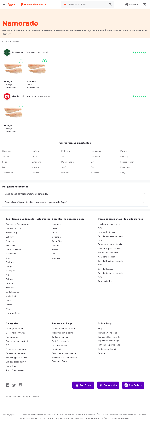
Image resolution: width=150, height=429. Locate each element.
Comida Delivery (105, 269)
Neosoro (95, 172)
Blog (100, 328)
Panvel (123, 151)
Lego (4, 162)
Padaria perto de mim (108, 252)
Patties (9, 304)
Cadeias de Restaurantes (17, 224)
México (55, 249)
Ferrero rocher (127, 162)
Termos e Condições (107, 332)
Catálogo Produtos (14, 328)
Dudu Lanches (12, 292)
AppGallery (133, 385)
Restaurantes (12, 337)
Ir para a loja (139, 52)
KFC (7, 275)
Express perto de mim (16, 353)
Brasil (54, 228)
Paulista (35, 151)
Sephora (6, 156)
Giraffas (9, 283)
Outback (10, 262)
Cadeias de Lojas (14, 228)
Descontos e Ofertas (15, 332)
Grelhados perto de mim (109, 248)
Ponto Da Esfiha (13, 249)
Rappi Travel (12, 366)
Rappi (4, 42)
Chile (54, 232)
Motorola (65, 151)
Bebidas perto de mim (16, 361)
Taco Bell (10, 287)
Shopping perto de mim (16, 357)
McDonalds (11, 253)
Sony (122, 172)
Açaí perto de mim (106, 256)
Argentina (56, 224)
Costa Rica (57, 241)
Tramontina (7, 172)
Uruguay (56, 258)
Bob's (8, 300)
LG (3, 167)
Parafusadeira (67, 162)
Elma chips (125, 167)
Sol (92, 162)
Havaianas (96, 151)
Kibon (8, 309)
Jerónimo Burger (13, 313)
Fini (92, 167)
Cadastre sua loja (60, 337)
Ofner (8, 258)
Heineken (95, 156)
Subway (9, 237)
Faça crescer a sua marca (64, 353)
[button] (33, 4)
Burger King (11, 232)
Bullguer (10, 266)
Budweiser (66, 172)
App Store (83, 385)
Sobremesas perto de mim (110, 244)
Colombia (56, 237)
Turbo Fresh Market (15, 370)
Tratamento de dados (108, 349)
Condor (35, 172)
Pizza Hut (10, 241)
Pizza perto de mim (106, 232)
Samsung (6, 151)
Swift (63, 167)
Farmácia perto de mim (16, 349)
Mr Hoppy (10, 270)
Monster (36, 167)
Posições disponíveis (61, 341)
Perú (54, 253)
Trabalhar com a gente (62, 332)
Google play (108, 385)
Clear (34, 156)
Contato (101, 353)
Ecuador (56, 245)
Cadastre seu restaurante (64, 328)
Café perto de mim (106, 281)
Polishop (124, 156)
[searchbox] (87, 4)
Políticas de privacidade (109, 344)
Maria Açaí (11, 296)
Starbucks (10, 245)
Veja (63, 156)
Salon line (36, 162)
